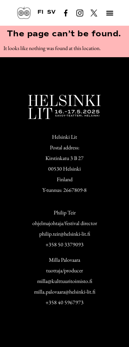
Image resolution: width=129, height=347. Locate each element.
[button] (109, 12)
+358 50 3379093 (64, 244)
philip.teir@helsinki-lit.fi (64, 233)
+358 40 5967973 (64, 302)
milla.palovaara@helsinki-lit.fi (64, 291)
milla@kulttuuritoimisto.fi (64, 281)
